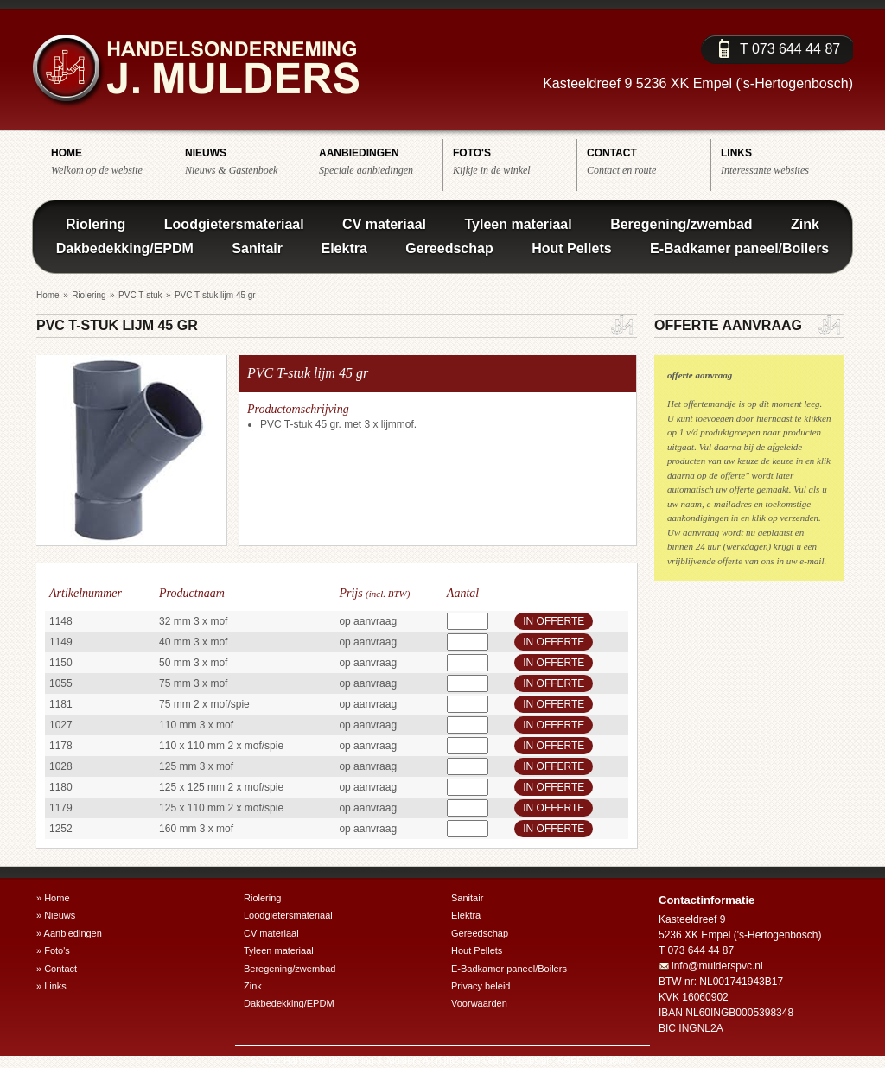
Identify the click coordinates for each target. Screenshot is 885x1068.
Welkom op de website (113, 161)
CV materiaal (384, 224)
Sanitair (257, 248)
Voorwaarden (479, 1003)
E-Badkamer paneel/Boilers (739, 248)
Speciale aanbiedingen (380, 161)
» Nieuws (55, 915)
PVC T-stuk (140, 295)
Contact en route (648, 161)
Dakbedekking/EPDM (125, 248)
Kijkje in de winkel (514, 161)
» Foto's (53, 950)
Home (48, 295)
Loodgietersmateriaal (234, 224)
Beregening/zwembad (681, 224)
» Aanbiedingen (69, 933)
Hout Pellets (571, 248)
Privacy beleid (480, 986)
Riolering (95, 224)
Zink (805, 224)
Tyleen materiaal (517, 224)
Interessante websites (782, 161)
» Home (53, 898)
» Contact (56, 968)
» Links (51, 986)
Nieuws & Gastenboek (247, 161)
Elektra (343, 248)
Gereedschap (449, 248)
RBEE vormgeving (596, 1060)
